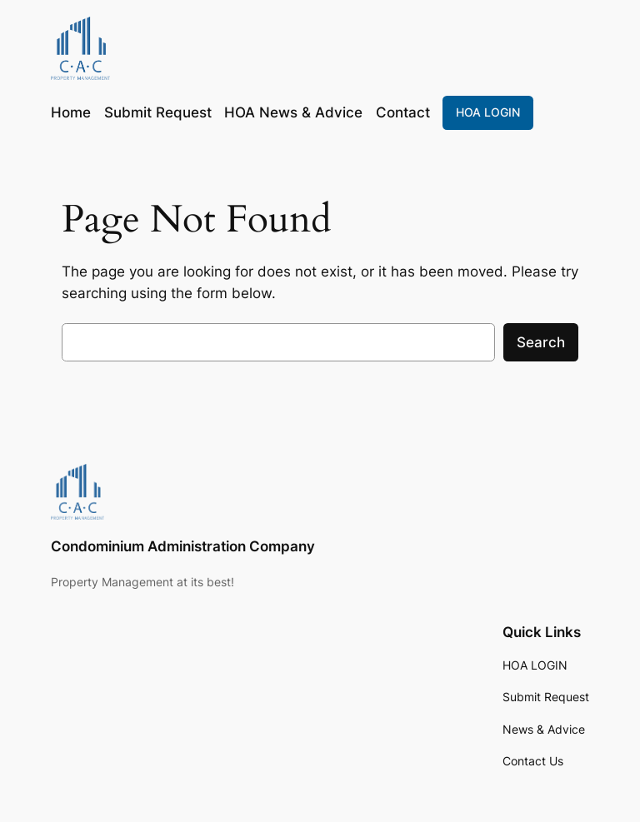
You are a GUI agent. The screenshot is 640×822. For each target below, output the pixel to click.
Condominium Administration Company (183, 546)
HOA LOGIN (488, 112)
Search (541, 342)
